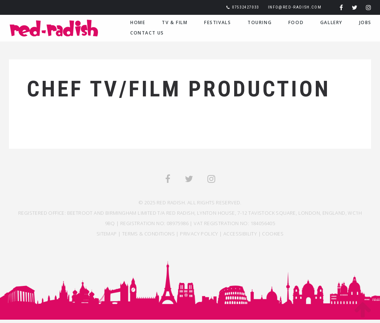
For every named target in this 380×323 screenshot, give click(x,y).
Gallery (331, 22)
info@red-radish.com (294, 7)
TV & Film (174, 22)
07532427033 (245, 7)
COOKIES (273, 233)
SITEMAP (106, 233)
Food (296, 22)
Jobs (365, 22)
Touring (260, 22)
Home (137, 22)
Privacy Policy (199, 233)
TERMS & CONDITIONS (148, 233)
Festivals (217, 22)
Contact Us (147, 33)
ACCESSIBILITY (240, 233)
